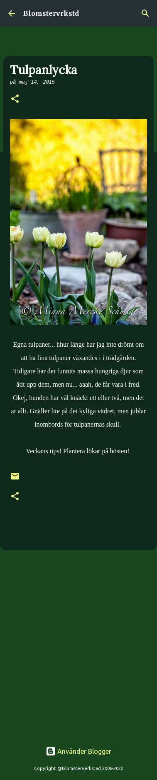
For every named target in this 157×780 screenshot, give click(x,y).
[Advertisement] (78, 641)
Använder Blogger (78, 751)
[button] (15, 100)
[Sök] (145, 13)
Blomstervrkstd (51, 13)
